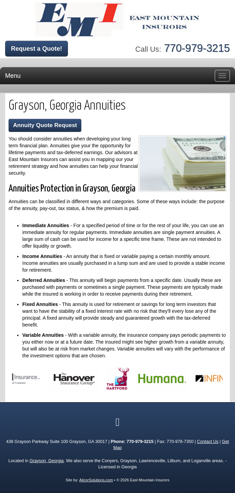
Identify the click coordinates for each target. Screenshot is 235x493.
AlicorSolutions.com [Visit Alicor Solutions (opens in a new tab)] (96, 480)
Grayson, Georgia (46, 460)
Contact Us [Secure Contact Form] (207, 441)
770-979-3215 (197, 48)
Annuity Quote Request (45, 125)
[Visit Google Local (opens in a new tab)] (117, 422)
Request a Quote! (36, 48)
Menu (13, 75)
